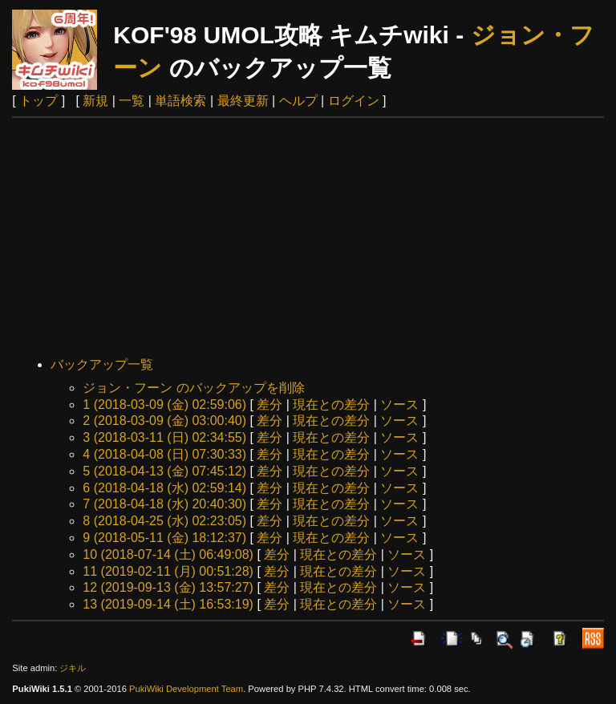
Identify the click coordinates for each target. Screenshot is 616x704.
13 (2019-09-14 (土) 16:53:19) (168, 604)
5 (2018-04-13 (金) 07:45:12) (164, 471)
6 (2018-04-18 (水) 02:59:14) (164, 488)
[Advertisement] (308, 238)
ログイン (353, 100)
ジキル (72, 668)
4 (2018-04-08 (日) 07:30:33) (164, 454)
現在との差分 (331, 404)
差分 (269, 404)
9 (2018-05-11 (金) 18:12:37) (164, 537)
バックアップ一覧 (102, 364)
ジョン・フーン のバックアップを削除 (193, 387)
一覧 (131, 100)
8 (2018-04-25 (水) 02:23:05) (164, 521)
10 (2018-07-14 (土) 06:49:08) (168, 554)
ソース (399, 404)
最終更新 (243, 100)
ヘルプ (298, 100)
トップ (38, 100)
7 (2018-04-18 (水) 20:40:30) (164, 504)
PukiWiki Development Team (186, 689)
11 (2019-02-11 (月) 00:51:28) (168, 571)
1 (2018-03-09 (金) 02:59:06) (164, 404)
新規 (95, 100)
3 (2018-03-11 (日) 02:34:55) (164, 437)
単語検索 (180, 100)
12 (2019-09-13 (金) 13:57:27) (168, 587)
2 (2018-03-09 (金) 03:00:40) (164, 420)
